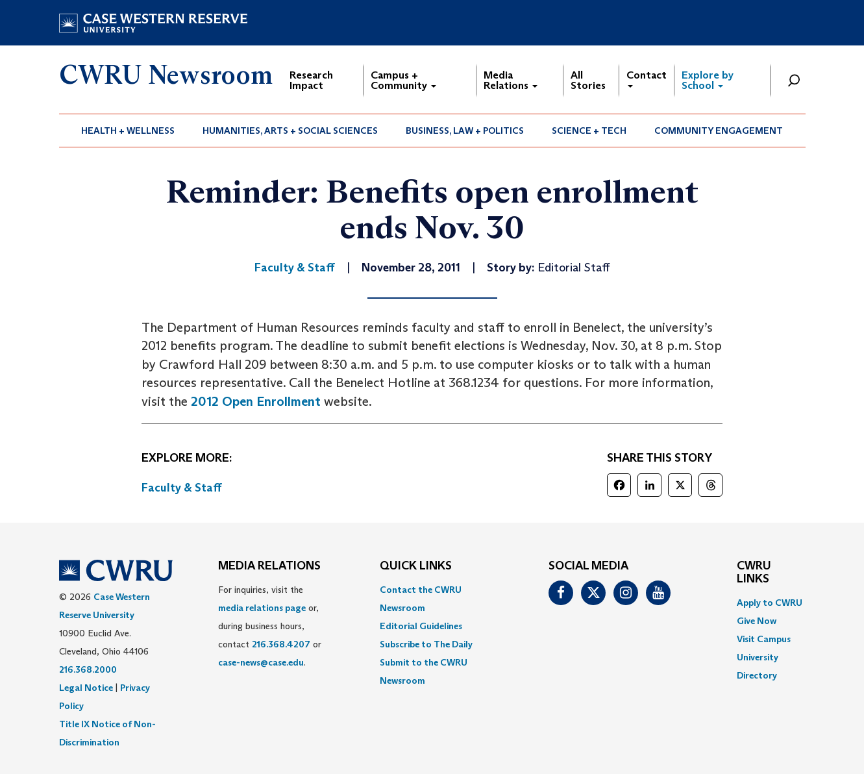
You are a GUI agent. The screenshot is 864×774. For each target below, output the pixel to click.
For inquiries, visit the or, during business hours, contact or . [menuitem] (269, 626)
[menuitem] (128, 130)
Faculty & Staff (182, 488)
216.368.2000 (88, 669)
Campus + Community (403, 80)
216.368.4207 (281, 644)
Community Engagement (718, 130)
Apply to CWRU (769, 602)
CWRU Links (754, 573)
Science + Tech (589, 130)
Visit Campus (764, 639)
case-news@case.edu (261, 662)
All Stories (588, 80)
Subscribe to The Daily (426, 644)
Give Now (756, 621)
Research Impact (311, 80)
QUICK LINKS (416, 566)
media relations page (262, 608)
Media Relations (510, 80)
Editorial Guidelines (421, 626)
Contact (646, 78)
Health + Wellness (128, 130)
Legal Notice (86, 687)
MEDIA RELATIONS (269, 566)
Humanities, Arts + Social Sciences (290, 130)
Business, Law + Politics (465, 130)
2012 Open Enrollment (256, 401)
